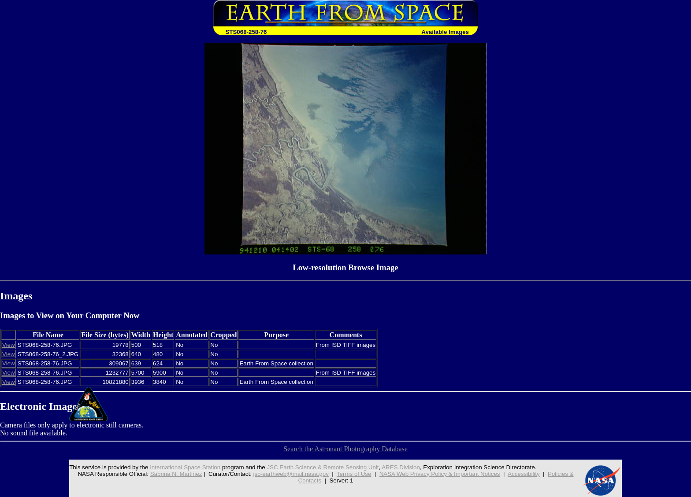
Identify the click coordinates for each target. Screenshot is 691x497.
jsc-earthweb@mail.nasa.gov (291, 474)
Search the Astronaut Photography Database (345, 449)
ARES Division (401, 467)
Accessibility (524, 474)
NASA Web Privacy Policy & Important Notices (439, 474)
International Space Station (185, 467)
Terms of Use (354, 474)
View (8, 345)
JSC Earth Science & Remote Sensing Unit (323, 467)
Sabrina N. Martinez (176, 474)
